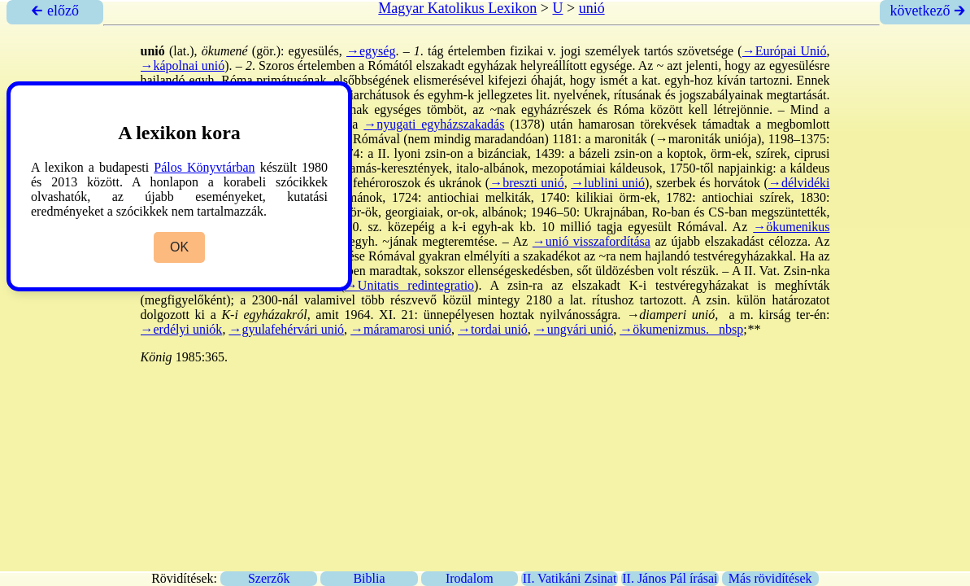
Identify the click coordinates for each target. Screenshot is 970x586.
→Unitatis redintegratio (409, 285)
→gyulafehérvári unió (286, 329)
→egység (370, 51)
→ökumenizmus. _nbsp (681, 329)
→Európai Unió (784, 51)
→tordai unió (493, 329)
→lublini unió (608, 183)
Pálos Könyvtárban (204, 167)
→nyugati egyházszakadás (433, 124)
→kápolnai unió (183, 65)
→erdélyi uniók (182, 329)
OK (179, 247)
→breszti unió (526, 183)
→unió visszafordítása (591, 241)
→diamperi (656, 314)
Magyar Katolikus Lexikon (457, 8)
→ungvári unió (573, 329)
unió (592, 8)
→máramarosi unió (400, 329)
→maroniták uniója (706, 139)
